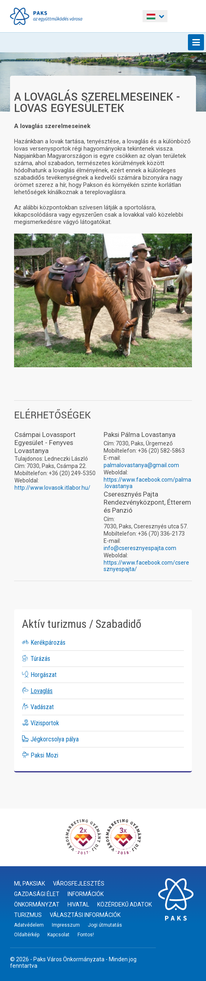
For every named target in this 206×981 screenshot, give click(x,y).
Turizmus (28, 915)
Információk (85, 894)
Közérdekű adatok (124, 904)
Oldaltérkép (26, 935)
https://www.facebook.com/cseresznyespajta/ (146, 565)
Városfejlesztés (78, 883)
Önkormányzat (36, 904)
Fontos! (86, 935)
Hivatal (78, 904)
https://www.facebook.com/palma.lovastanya (147, 482)
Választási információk (85, 915)
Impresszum (66, 925)
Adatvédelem (29, 925)
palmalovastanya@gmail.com (141, 465)
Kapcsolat (58, 935)
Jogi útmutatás (105, 925)
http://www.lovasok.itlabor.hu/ (52, 487)
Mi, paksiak (29, 883)
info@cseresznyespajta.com (140, 548)
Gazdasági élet (36, 894)
